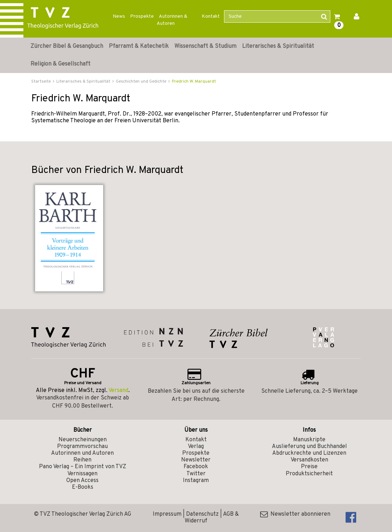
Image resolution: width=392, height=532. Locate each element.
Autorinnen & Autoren (172, 20)
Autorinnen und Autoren (82, 453)
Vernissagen (82, 473)
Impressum (167, 514)
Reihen (82, 460)
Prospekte (142, 16)
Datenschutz (202, 514)
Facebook (196, 466)
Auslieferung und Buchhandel (309, 446)
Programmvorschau (82, 446)
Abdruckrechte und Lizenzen (309, 453)
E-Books (82, 487)
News (119, 16)
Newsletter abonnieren (295, 514)
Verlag (196, 446)
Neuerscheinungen (82, 439)
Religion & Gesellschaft (60, 64)
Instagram (196, 480)
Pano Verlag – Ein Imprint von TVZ (82, 466)
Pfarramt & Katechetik (139, 46)
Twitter (196, 473)
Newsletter (196, 460)
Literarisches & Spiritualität (278, 46)
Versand (118, 390)
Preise (309, 466)
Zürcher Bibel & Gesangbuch (66, 46)
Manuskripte (309, 439)
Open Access (82, 480)
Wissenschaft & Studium (205, 46)
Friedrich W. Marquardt (194, 81)
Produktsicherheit (309, 473)
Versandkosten (309, 460)
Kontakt (211, 16)
